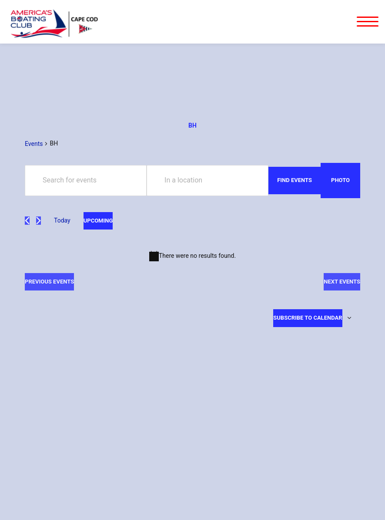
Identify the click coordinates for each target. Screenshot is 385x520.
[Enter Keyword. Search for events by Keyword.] (86, 180)
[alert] (192, 255)
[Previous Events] (27, 220)
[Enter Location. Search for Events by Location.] (207, 180)
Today (62, 220)
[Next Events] (38, 220)
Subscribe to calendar (307, 317)
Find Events (294, 180)
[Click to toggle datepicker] (98, 221)
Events (34, 143)
